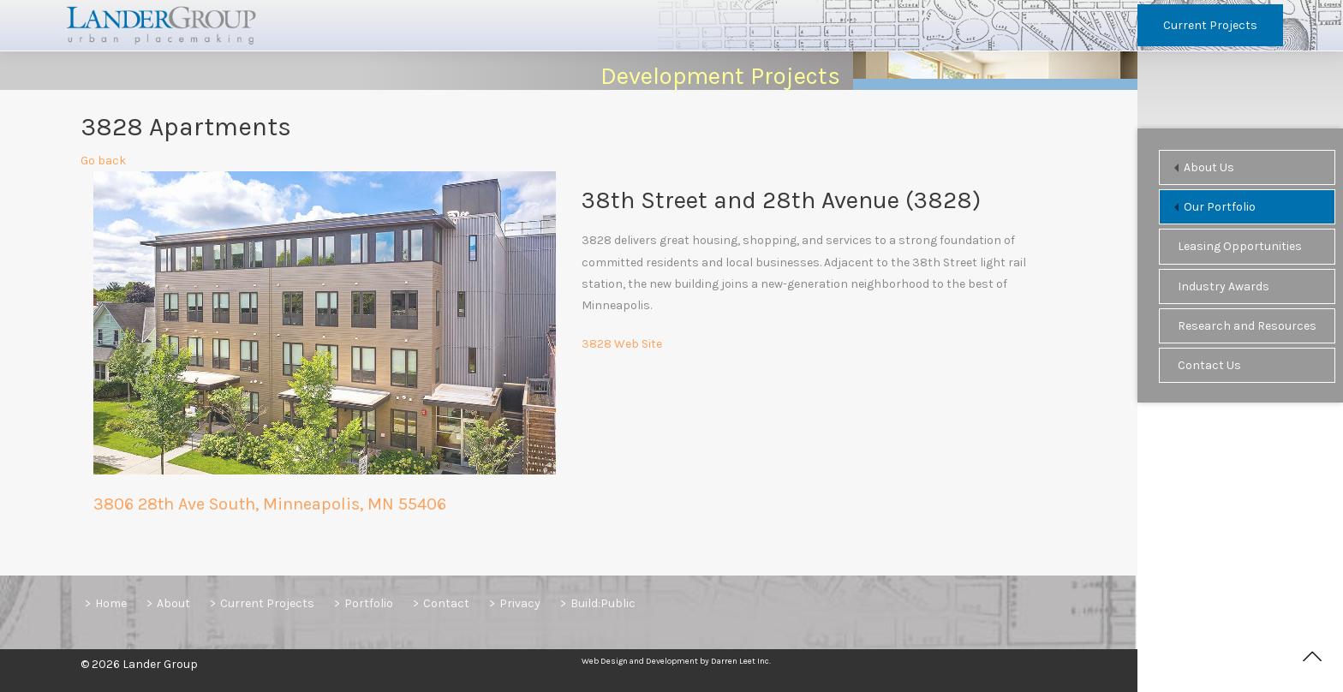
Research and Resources (1247, 326)
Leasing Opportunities (1240, 246)
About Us (1209, 167)
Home (111, 603)
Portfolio (368, 603)
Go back (103, 163)
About (173, 603)
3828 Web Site (622, 346)
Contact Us (1209, 365)
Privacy (519, 603)
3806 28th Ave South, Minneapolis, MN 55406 (269, 506)
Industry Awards (1223, 286)
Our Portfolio (1220, 207)
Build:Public (603, 603)
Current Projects (1210, 25)
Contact (446, 603)
